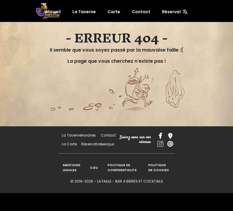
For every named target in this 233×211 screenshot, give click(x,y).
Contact (139, 11)
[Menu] (185, 11)
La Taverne (89, 11)
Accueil (60, 11)
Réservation (168, 11)
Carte (115, 11)
